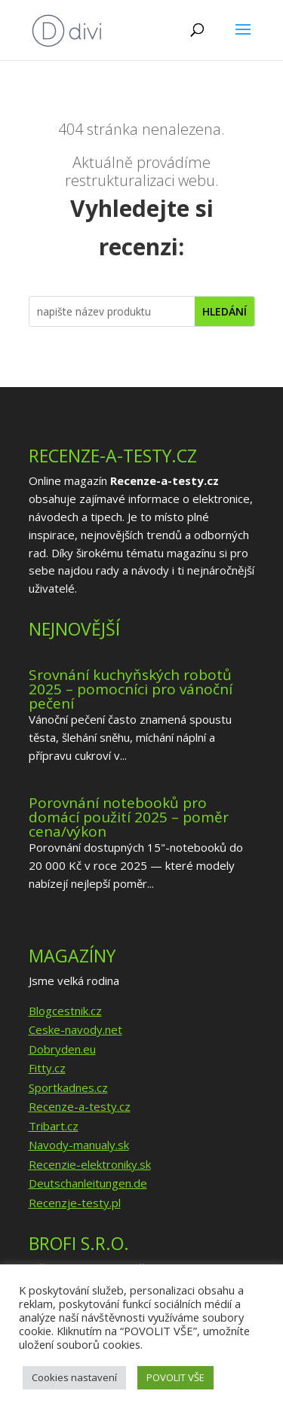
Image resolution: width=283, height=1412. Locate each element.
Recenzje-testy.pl (75, 1202)
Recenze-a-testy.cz (80, 1106)
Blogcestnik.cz (65, 1010)
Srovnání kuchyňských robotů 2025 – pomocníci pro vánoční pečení (130, 689)
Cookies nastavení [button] (74, 1377)
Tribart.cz (53, 1125)
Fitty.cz (47, 1067)
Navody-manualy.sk (79, 1144)
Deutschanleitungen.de (88, 1183)
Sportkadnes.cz (68, 1087)
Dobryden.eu (62, 1049)
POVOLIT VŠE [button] (175, 1377)
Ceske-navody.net (75, 1029)
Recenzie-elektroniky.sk (90, 1164)
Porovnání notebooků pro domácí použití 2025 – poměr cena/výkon (129, 817)
